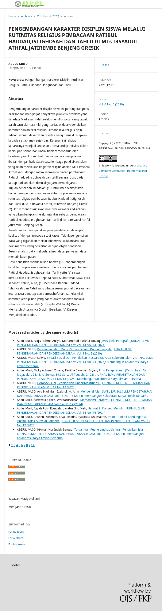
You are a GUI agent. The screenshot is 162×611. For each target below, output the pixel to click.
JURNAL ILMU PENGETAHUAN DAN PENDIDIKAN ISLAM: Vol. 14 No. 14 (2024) (83, 343)
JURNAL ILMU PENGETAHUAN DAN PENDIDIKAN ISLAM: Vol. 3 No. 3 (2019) (74, 351)
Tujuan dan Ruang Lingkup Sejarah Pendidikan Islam (110, 429)
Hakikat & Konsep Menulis (106, 408)
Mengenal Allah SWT (94, 391)
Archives (26, 16)
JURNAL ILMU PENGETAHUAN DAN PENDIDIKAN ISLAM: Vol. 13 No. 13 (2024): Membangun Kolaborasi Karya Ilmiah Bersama (85, 362)
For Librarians (17, 544)
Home (12, 16)
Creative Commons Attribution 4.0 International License (123, 171)
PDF (107, 65)
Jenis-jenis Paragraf (115, 341)
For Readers (16, 531)
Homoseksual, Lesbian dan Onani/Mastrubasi (68, 383)
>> (33, 445)
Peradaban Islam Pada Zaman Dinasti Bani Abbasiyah (74, 349)
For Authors (15, 538)
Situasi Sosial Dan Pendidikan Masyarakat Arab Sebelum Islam (90, 358)
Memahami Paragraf (94, 400)
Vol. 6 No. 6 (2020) (48, 16)
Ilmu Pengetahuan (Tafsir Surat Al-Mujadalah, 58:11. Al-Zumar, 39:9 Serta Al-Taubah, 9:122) (81, 372)
